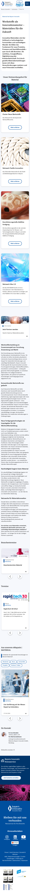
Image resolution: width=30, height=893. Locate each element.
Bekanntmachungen (14, 856)
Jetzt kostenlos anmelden (11, 778)
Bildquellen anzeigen (7, 750)
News (13, 662)
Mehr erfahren (15, 127)
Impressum (24, 860)
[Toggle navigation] (27, 4)
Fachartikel (22, 662)
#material (5, 662)
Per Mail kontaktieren (15, 737)
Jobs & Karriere (14, 852)
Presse (7, 852)
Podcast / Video (16, 665)
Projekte (5, 665)
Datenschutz (16, 860)
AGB (5, 856)
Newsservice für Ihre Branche (15, 824)
